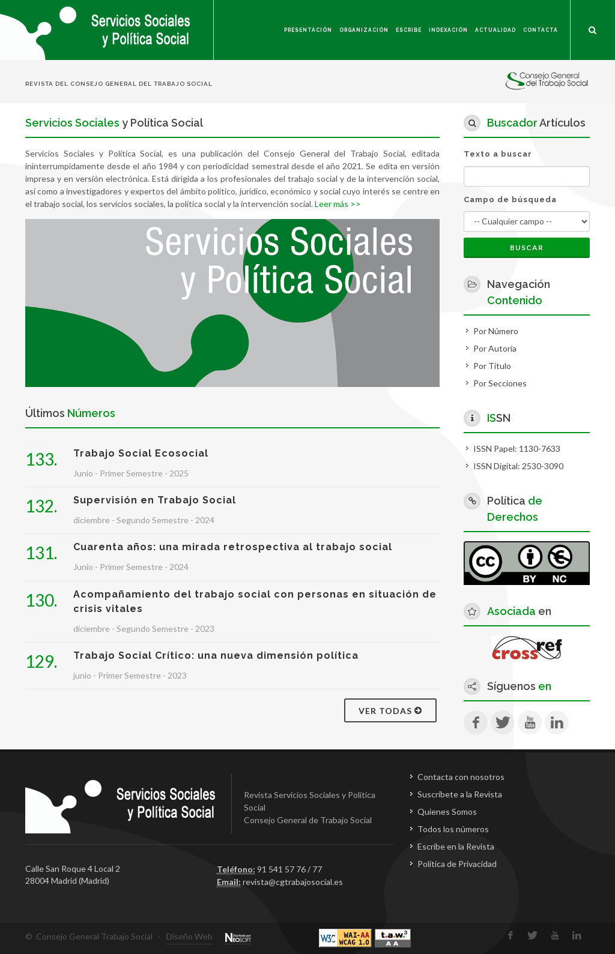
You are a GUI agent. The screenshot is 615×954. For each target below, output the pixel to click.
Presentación (308, 30)
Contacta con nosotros (460, 777)
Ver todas (390, 710)
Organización (364, 30)
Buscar (527, 247)
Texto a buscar (498, 153)
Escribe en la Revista (455, 846)
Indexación (448, 30)
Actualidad (495, 30)
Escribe (409, 30)
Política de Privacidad (457, 864)
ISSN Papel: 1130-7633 (516, 448)
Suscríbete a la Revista (459, 794)
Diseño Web (189, 936)
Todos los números (453, 829)
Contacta (540, 30)
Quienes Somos (447, 811)
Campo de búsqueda (510, 199)
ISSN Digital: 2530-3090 (518, 466)
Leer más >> (338, 204)
